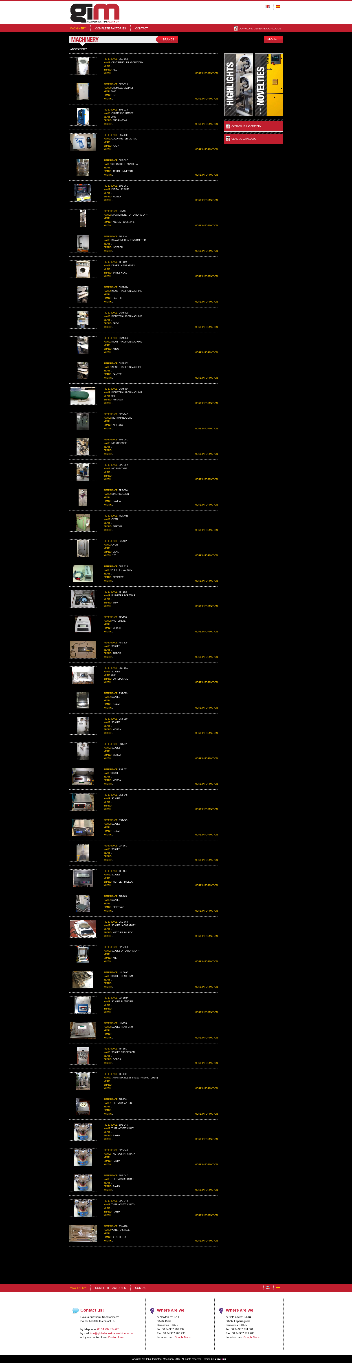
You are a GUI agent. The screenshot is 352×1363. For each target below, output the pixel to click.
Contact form (115, 1337)
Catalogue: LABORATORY (246, 126)
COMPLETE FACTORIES (110, 28)
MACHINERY (78, 28)
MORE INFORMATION (206, 73)
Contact (141, 28)
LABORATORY (78, 49)
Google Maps (183, 1337)
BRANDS (168, 39)
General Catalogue (243, 139)
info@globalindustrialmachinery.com (112, 1333)
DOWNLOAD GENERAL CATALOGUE (257, 28)
